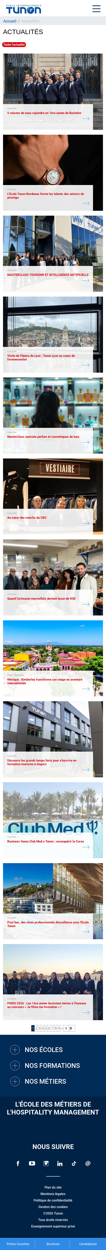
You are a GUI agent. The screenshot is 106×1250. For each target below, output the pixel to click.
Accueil (9, 21)
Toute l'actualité (14, 44)
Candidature (88, 1244)
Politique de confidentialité (53, 1200)
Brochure (53, 1244)
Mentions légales (53, 1194)
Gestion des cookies (53, 1207)
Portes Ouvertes (18, 1244)
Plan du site (53, 1187)
